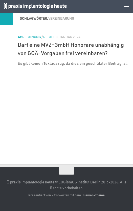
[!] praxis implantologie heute (34, 6)
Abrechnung (29, 37)
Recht (48, 37)
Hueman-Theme (93, 195)
